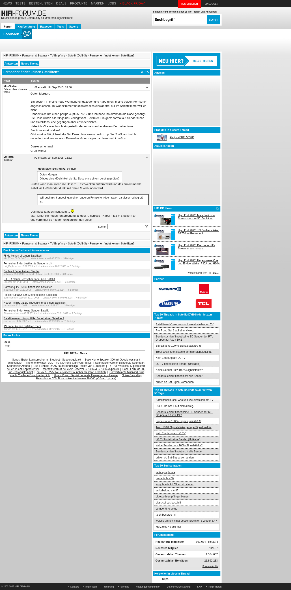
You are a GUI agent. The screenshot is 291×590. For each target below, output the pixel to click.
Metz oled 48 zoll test (168, 526)
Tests (20, 3)
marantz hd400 (165, 478)
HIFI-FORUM (11, 55)
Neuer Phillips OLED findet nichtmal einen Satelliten (34, 302)
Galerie (73, 26)
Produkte (79, 3)
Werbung (109, 587)
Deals (61, 3)
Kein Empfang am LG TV (170, 357)
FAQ (199, 587)
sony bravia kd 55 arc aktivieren (175, 484)
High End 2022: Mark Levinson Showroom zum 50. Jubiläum (196, 217)
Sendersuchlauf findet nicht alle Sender (179, 376)
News (7, 3)
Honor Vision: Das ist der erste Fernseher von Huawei (86, 375)
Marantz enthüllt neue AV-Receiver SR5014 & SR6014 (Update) (81, 369)
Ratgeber (46, 26)
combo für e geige (166, 508)
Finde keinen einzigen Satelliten (22, 255)
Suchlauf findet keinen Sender (21, 271)
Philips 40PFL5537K (182, 137)
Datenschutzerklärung (178, 587)
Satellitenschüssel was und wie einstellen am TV (184, 324)
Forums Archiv (210, 566)
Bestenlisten (41, 3)
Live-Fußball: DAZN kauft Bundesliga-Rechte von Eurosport (69, 365)
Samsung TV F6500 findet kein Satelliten (28, 287)
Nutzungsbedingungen (148, 587)
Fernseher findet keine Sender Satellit (26, 310)
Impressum (91, 587)
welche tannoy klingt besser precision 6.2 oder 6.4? (186, 520)
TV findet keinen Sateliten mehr (22, 326)
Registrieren (215, 587)
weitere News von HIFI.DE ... (203, 272)
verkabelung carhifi (167, 490)
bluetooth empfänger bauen (172, 496)
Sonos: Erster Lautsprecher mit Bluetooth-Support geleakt (46, 359)
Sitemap (125, 587)
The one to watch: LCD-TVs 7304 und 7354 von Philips (58, 362)
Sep (7, 345)
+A (147, 71)
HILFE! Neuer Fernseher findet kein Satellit (29, 279)
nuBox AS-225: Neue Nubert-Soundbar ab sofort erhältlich (71, 372)
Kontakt (74, 587)
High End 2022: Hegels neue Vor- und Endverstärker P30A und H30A (199, 262)
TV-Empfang (57, 55)
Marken (97, 3)
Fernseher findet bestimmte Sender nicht (28, 263)
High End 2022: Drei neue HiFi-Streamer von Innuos (196, 247)
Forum (8, 26)
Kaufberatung (26, 26)
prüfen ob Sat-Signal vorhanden (175, 382)
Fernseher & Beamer (34, 55)
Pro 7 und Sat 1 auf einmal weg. (175, 330)
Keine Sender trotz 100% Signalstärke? (179, 370)
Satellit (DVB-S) (77, 55)
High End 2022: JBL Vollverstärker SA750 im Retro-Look (198, 232)
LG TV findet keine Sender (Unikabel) (178, 363)
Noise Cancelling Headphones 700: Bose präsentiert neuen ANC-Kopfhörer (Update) (89, 377)
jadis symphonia (165, 472)
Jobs (112, 3)
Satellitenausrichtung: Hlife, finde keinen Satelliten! (34, 318)
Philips (164, 579)
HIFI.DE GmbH (22, 586)
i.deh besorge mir (166, 514)
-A (141, 71)
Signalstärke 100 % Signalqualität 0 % (178, 345)
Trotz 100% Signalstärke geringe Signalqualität (183, 351)
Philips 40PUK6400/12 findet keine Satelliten (30, 294)
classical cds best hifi (168, 502)
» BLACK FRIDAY (132, 3)
